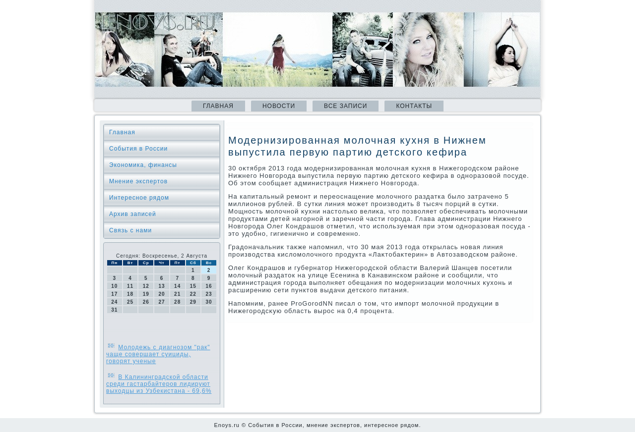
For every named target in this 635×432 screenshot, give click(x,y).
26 (146, 302)
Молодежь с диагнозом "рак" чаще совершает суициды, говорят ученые (158, 354)
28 (177, 302)
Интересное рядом (139, 197)
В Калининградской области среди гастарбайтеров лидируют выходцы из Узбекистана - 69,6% (158, 384)
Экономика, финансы (143, 165)
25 (130, 302)
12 (146, 286)
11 (130, 286)
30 (209, 302)
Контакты (414, 106)
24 (114, 302)
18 (130, 294)
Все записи (345, 106)
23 (209, 294)
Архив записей (132, 214)
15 (193, 286)
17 (114, 294)
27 (161, 302)
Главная (218, 106)
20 (161, 294)
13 (161, 286)
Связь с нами (130, 230)
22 (193, 294)
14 (177, 286)
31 (114, 310)
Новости (278, 106)
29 (193, 302)
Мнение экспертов (138, 181)
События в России (138, 148)
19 (146, 294)
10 (114, 286)
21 (177, 294)
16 (209, 286)
